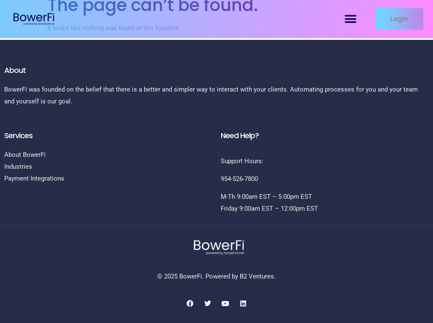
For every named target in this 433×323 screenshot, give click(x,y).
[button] (350, 18)
